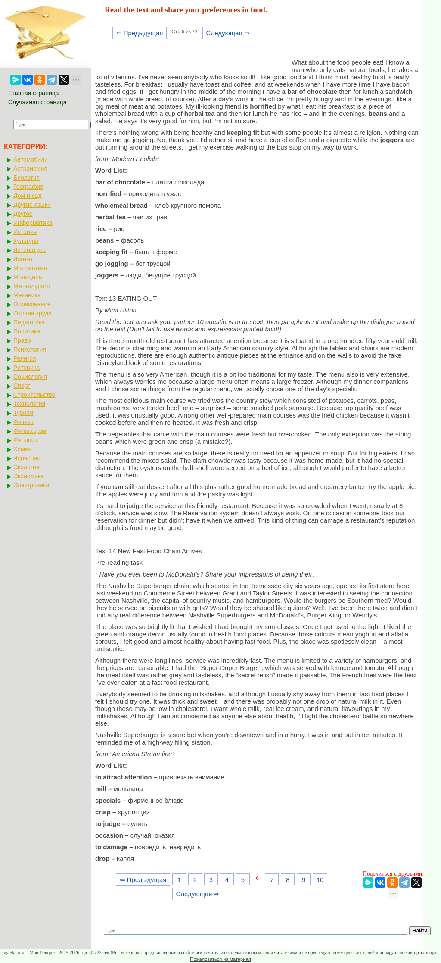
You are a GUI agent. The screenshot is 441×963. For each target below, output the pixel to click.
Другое (22, 213)
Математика (30, 268)
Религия (24, 358)
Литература (29, 249)
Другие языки (32, 204)
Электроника (31, 485)
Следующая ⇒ (228, 33)
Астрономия (30, 168)
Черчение (26, 458)
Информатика (32, 222)
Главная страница (33, 93)
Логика (22, 259)
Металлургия (31, 286)
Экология (26, 467)
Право (22, 340)
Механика (27, 295)
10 (320, 879)
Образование (32, 304)
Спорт (21, 385)
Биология (26, 177)
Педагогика (29, 322)
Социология (30, 376)
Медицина (27, 277)
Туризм (23, 412)
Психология (29, 349)
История (25, 231)
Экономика (28, 476)
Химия (22, 449)
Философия (29, 430)
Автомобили (30, 159)
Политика (26, 331)
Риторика (26, 367)
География (28, 186)
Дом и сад (27, 195)
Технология (29, 403)
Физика (23, 421)
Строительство (34, 394)
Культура (25, 240)
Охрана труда (32, 313)
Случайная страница (37, 102)
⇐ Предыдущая (139, 33)
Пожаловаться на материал (220, 959)
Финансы (26, 439)
